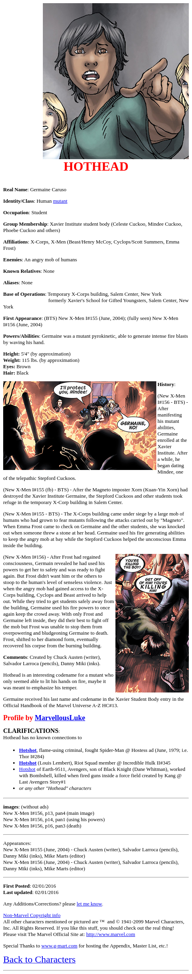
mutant (60, 201)
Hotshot (27, 750)
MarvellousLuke (60, 718)
